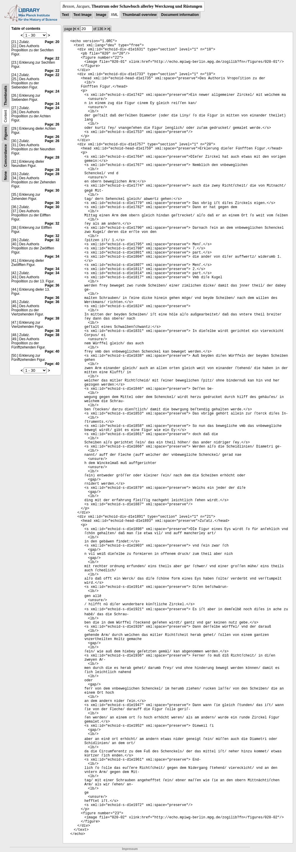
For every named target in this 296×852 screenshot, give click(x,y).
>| (108, 29)
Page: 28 (52, 157)
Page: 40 (52, 351)
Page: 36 (52, 285)
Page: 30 (52, 190)
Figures (6, 133)
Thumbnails (6, 95)
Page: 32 (52, 223)
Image (101, 15)
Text (65, 15)
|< (74, 29)
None (6, 175)
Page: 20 (52, 42)
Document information (180, 15)
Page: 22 (52, 58)
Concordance (6, 155)
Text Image (82, 15)
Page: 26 (52, 124)
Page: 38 (52, 318)
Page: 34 (52, 256)
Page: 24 (52, 91)
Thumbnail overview (139, 15)
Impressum (130, 849)
